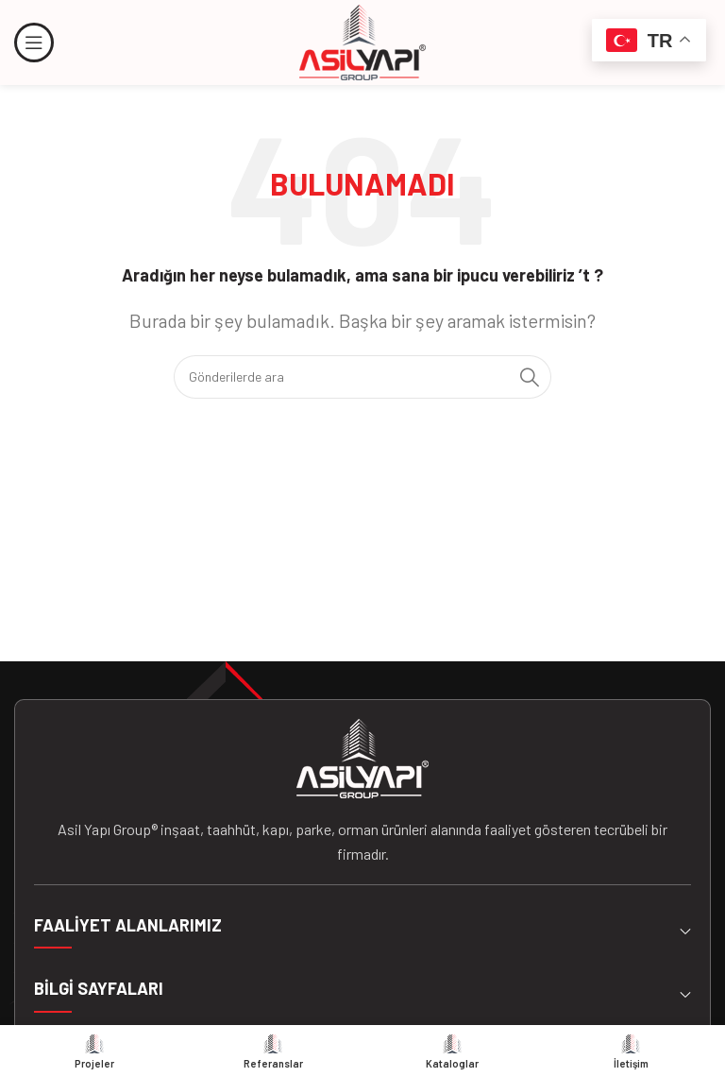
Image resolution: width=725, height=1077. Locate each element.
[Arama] (362, 377)
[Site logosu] (362, 40)
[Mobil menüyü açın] (34, 42)
